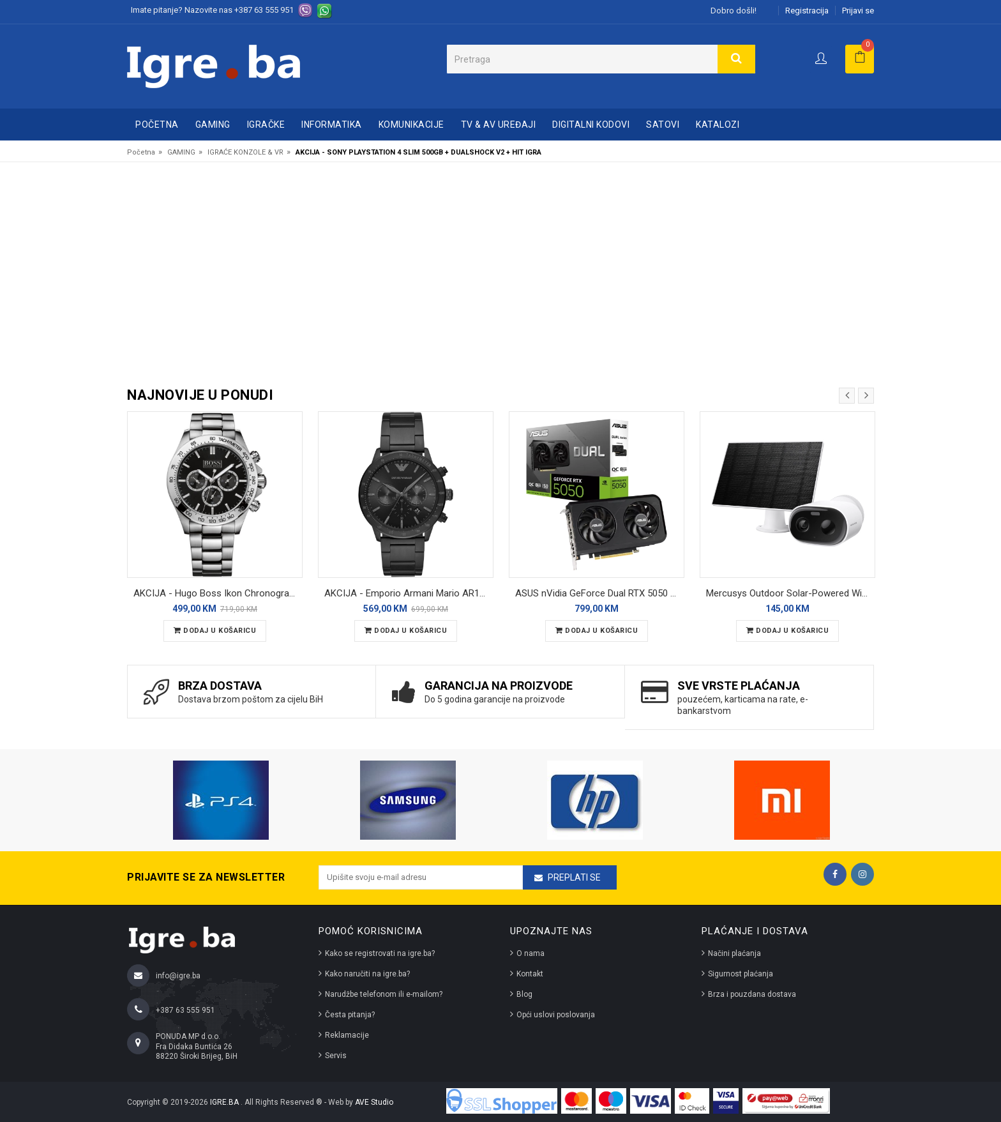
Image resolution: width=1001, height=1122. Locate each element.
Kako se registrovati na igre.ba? (380, 953)
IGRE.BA (225, 1102)
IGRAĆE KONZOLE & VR (245, 152)
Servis (336, 1055)
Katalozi (717, 124)
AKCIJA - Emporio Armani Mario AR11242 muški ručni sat (408, 593)
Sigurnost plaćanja (740, 973)
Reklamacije (347, 1035)
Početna (157, 124)
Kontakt (529, 973)
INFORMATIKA (331, 124)
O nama (530, 953)
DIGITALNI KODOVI (590, 124)
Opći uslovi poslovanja (555, 1014)
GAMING (212, 124)
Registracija (807, 10)
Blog (524, 994)
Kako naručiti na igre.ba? (367, 973)
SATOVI (662, 124)
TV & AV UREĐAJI (498, 124)
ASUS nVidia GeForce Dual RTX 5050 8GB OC (599, 593)
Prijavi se (858, 10)
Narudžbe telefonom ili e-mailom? (383, 994)
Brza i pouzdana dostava (752, 994)
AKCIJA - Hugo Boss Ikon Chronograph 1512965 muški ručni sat (218, 593)
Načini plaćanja (734, 953)
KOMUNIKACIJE (411, 124)
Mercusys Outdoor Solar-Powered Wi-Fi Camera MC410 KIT (790, 593)
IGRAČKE (266, 124)
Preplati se (574, 877)
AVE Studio (374, 1102)
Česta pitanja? (350, 1014)
